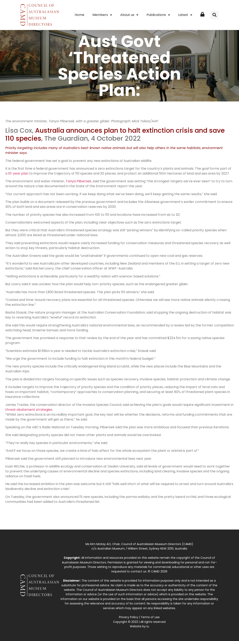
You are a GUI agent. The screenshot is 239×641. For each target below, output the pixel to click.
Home (79, 14)
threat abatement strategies (28, 409)
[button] (214, 15)
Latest (185, 15)
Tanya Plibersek (78, 181)
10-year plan (18, 173)
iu (148, 626)
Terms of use (150, 617)
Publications (158, 15)
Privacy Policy (128, 617)
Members (102, 15)
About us (129, 15)
